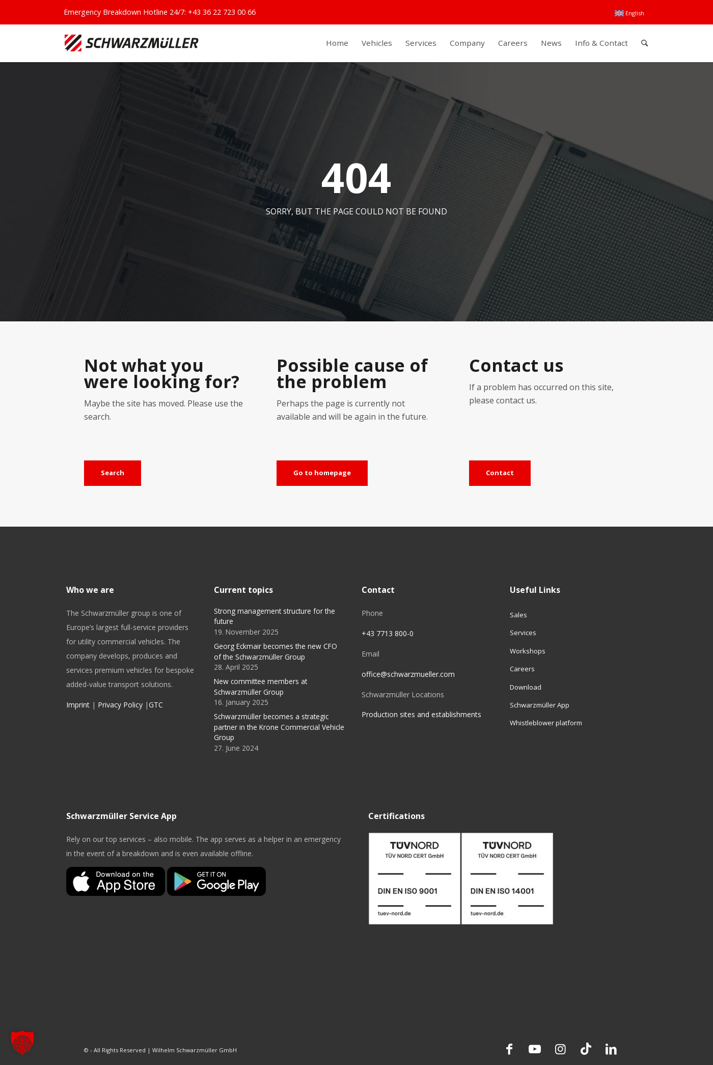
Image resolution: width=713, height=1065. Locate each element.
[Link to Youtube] (534, 1048)
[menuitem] (629, 13)
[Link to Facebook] (509, 1048)
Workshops (527, 651)
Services (523, 632)
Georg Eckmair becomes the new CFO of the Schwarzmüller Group (275, 651)
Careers (522, 668)
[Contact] (500, 473)
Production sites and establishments (421, 714)
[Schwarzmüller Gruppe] (132, 43)
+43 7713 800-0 (388, 633)
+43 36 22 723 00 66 (222, 12)
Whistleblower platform (546, 722)
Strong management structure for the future (274, 616)
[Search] (644, 43)
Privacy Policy (120, 704)
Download (525, 687)
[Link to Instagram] (560, 1048)
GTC (156, 704)
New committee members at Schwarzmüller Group (260, 686)
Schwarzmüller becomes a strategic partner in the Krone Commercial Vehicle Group (279, 727)
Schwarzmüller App (539, 704)
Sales (518, 614)
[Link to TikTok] (585, 1048)
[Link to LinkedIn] (611, 1048)
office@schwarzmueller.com (408, 674)
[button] (22, 1042)
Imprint (78, 704)
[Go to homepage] (322, 473)
